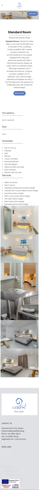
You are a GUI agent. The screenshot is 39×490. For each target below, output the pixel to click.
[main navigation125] (10, 484)
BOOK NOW (19, 93)
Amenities (5, 455)
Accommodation (8, 452)
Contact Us (5, 458)
